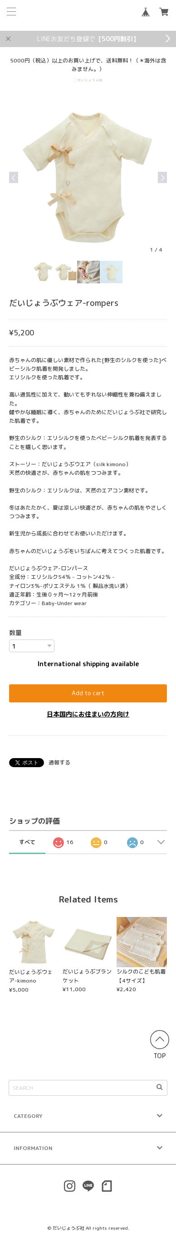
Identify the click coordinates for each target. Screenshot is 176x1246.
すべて (27, 842)
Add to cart (88, 693)
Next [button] (162, 177)
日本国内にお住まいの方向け (88, 714)
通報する (59, 762)
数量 (15, 632)
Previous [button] (13, 177)
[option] (88, 177)
